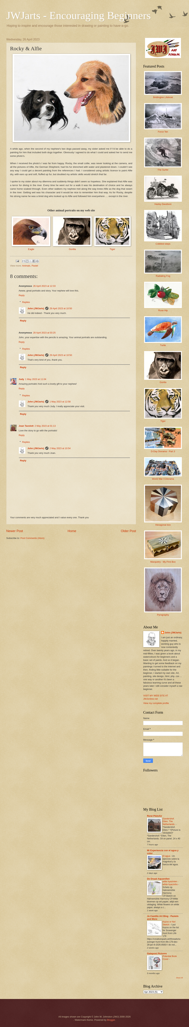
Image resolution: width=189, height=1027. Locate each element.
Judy (21, 379)
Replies (26, 302)
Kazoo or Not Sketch (169, 923)
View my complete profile (156, 703)
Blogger (111, 1020)
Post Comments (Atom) (32, 538)
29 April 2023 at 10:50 (61, 308)
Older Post (128, 531)
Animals (26, 265)
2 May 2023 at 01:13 (45, 426)
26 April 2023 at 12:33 (44, 286)
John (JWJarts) (35, 308)
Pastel (35, 265)
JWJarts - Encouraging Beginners (78, 15)
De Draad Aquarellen (158, 878)
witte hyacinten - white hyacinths (170, 883)
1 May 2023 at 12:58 (60, 401)
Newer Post (14, 531)
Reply (22, 295)
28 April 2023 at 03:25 (44, 332)
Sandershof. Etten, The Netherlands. (169, 821)
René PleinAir (154, 816)
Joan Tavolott (26, 426)
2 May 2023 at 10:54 (60, 448)
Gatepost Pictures (157, 953)
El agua (167, 856)
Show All (179, 978)
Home (71, 531)
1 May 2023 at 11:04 (35, 379)
